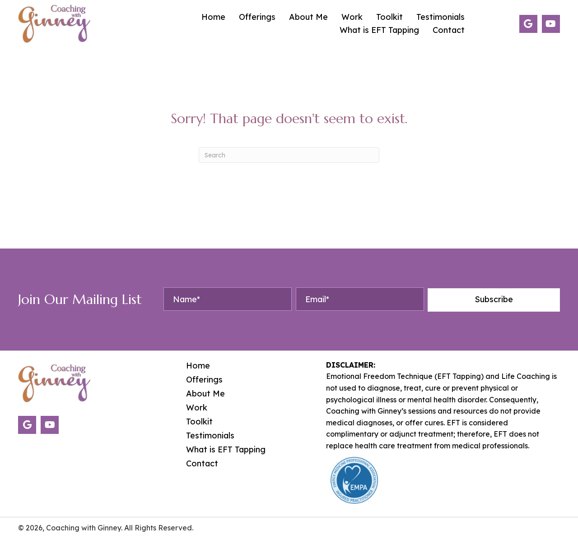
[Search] (289, 155)
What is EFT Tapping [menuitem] (226, 450)
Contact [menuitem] (202, 464)
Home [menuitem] (198, 366)
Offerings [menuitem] (204, 380)
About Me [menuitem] (205, 394)
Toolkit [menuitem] (199, 422)
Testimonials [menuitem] (210, 436)
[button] (528, 24)
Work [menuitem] (196, 408)
